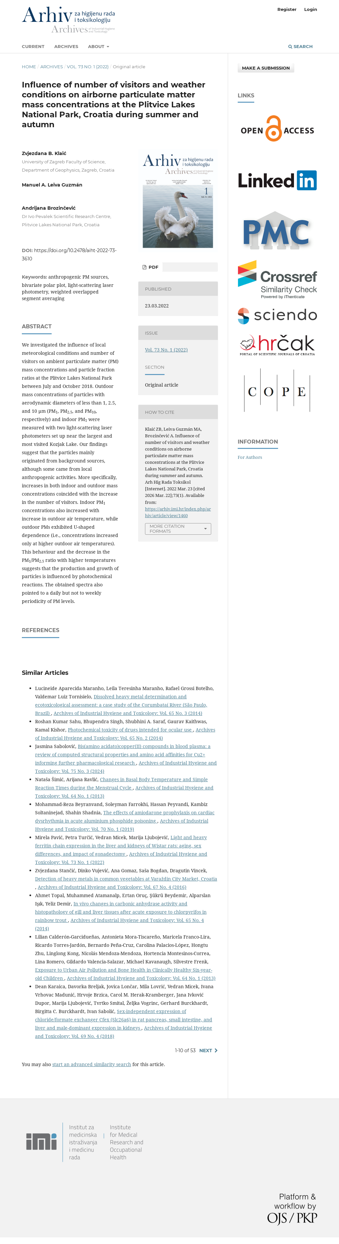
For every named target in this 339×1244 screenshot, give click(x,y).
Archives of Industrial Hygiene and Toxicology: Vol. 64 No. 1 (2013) (141, 978)
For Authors (250, 457)
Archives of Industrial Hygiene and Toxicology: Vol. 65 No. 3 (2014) (128, 713)
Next (205, 1051)
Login (310, 9)
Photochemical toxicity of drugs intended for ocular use (130, 730)
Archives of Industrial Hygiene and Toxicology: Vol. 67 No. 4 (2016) (112, 887)
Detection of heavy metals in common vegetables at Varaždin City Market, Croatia (126, 879)
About (97, 46)
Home (29, 66)
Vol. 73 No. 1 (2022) (88, 66)
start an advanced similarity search (91, 1064)
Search (300, 46)
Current (33, 46)
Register (287, 9)
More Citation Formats (167, 528)
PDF (152, 267)
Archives (66, 46)
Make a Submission (266, 68)
